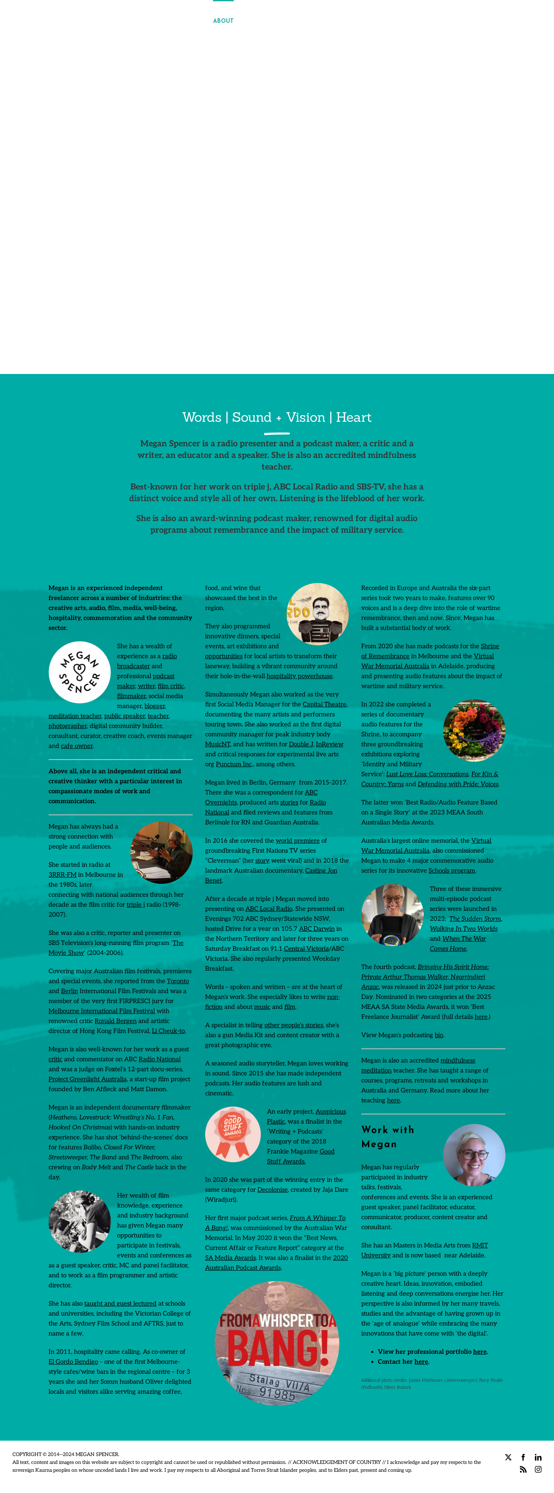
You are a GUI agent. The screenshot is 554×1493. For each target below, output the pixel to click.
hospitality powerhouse (300, 676)
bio (439, 1035)
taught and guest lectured (120, 1303)
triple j (136, 904)
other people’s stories (294, 1025)
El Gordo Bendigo (73, 1361)
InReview (329, 744)
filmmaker (131, 696)
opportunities (224, 656)
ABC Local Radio (268, 909)
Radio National (160, 1059)
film (289, 1007)
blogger (155, 706)
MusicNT (217, 744)
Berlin (69, 991)
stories (289, 802)
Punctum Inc (234, 764)
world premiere (298, 840)
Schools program (452, 870)
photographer (68, 726)
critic (55, 1059)
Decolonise (272, 1189)
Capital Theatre (324, 704)
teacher (158, 716)
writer (146, 686)
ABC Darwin (317, 928)
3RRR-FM (62, 874)
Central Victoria (306, 948)
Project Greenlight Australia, (88, 1079)
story (262, 860)
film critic (171, 686)
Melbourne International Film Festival (102, 1011)
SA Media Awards (230, 1258)
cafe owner (77, 746)
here (481, 1017)
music (262, 1007)
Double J (301, 744)
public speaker (124, 716)
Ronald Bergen (116, 1021)
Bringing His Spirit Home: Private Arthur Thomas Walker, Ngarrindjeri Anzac (425, 977)
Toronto (178, 981)
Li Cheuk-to (168, 1031)
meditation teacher (75, 716)
